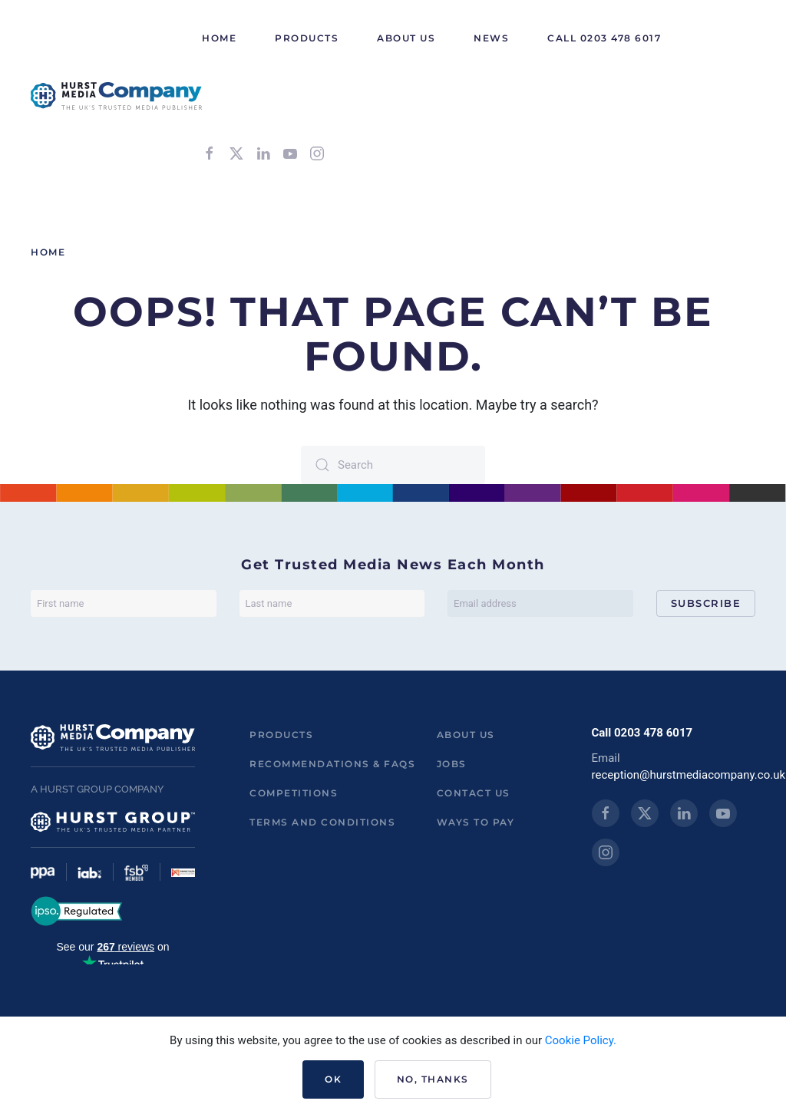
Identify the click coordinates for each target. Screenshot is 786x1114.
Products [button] (307, 38)
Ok (333, 1079)
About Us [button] (406, 38)
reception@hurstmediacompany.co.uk (689, 775)
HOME (219, 38)
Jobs (452, 764)
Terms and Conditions (322, 822)
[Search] (393, 465)
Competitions (293, 793)
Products (281, 734)
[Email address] (540, 603)
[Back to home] (116, 96)
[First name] (123, 603)
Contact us (473, 793)
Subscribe (706, 603)
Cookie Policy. (580, 1040)
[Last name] (332, 603)
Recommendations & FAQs (332, 764)
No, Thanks (433, 1079)
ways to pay (476, 822)
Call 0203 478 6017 (604, 38)
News (491, 38)
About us (466, 734)
